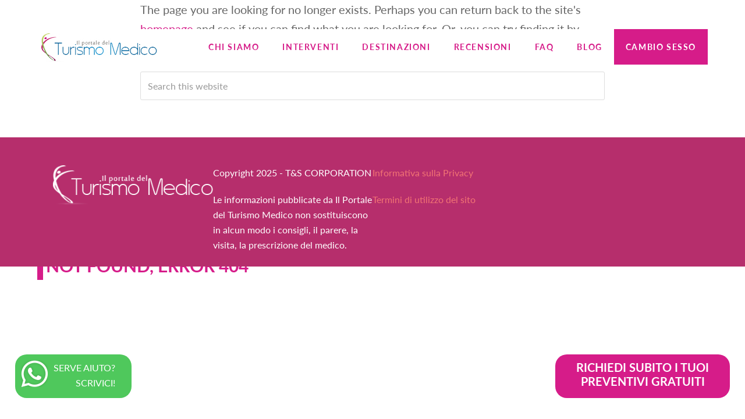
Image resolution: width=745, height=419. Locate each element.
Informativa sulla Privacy (422, 172)
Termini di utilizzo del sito (424, 199)
